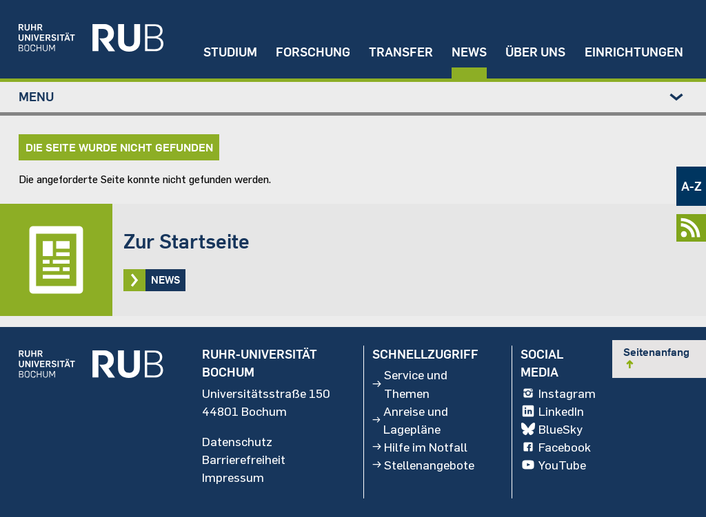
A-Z (691, 186)
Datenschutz (237, 441)
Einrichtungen (634, 52)
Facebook (555, 446)
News (469, 52)
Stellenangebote (423, 464)
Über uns (535, 52)
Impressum (233, 477)
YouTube (553, 464)
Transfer (401, 52)
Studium (230, 52)
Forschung (313, 52)
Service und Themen (409, 383)
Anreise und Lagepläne (409, 419)
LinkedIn (552, 411)
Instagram (558, 393)
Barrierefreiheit (243, 459)
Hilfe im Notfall (419, 446)
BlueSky (551, 428)
